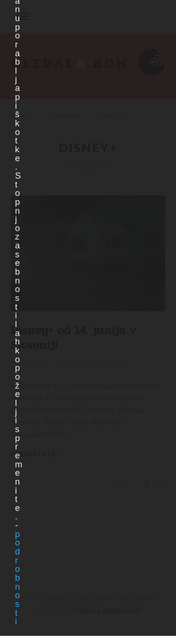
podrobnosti (17, 578)
